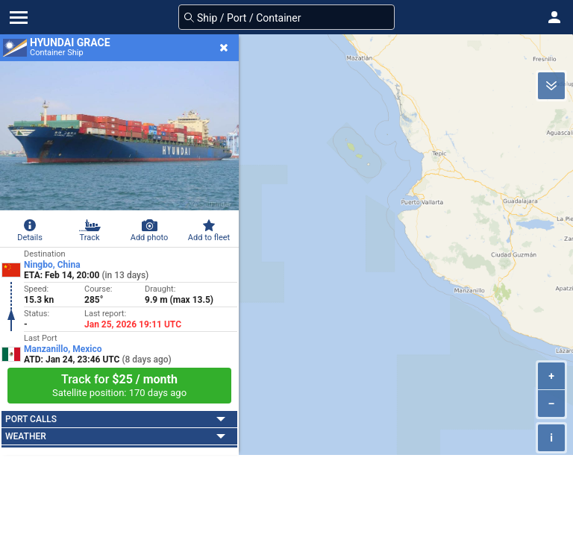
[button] (554, 17)
